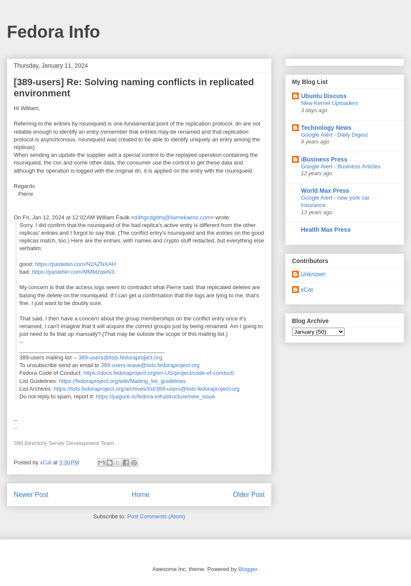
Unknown (313, 274)
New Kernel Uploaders (329, 103)
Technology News (326, 127)
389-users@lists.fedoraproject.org (120, 357)
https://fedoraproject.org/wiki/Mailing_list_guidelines (122, 381)
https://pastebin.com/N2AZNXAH (75, 264)
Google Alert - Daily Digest (334, 135)
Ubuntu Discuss (324, 96)
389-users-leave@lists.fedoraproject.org (150, 365)
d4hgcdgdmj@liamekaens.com (172, 217)
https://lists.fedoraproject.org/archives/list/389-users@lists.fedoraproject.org (147, 389)
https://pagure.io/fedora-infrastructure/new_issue (155, 396)
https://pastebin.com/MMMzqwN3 (73, 272)
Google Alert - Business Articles (341, 166)
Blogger (247, 569)
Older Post (249, 494)
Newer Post (31, 494)
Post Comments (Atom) (156, 516)
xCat (307, 289)
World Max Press (325, 190)
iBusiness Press (324, 159)
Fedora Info (53, 31)
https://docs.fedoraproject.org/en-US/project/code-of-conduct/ (158, 373)
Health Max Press (326, 229)
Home (141, 494)
